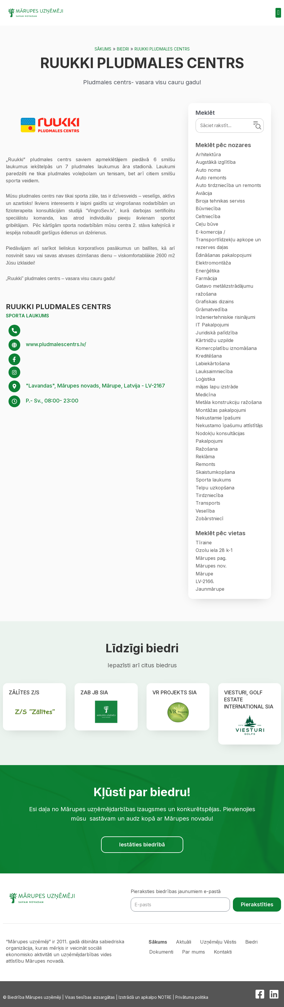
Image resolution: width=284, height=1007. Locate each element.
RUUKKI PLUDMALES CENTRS (162, 48)
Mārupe (204, 574)
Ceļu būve (207, 224)
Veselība (205, 511)
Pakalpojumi (209, 441)
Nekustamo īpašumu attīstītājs (229, 425)
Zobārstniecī (209, 518)
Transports (208, 503)
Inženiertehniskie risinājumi (225, 317)
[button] (278, 13)
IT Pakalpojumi (212, 325)
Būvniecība (208, 208)
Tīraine (204, 542)
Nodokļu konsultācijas (220, 433)
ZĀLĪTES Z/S (24, 692)
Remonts (205, 464)
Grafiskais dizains (215, 301)
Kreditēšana (209, 356)
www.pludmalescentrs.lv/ (58, 344)
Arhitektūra (208, 154)
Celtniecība (208, 216)
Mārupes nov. (211, 566)
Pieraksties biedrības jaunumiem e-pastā (176, 891)
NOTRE (165, 997)
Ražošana (207, 449)
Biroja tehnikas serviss (220, 201)
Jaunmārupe (210, 589)
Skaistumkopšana (215, 472)
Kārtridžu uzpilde (214, 340)
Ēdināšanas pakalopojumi (223, 255)
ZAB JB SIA (94, 692)
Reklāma (205, 456)
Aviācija (204, 193)
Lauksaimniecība (214, 371)
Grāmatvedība (211, 309)
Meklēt (205, 112)
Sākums (101, 48)
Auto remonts (211, 178)
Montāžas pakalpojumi (221, 410)
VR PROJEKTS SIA (174, 692)
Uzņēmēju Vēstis (219, 941)
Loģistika (205, 379)
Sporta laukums (27, 316)
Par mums (193, 951)
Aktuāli (184, 941)
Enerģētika (207, 271)
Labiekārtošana (213, 363)
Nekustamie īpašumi (218, 418)
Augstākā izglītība (216, 162)
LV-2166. (205, 581)
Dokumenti (161, 951)
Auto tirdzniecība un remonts (228, 185)
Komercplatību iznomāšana (226, 348)
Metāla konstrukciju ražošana (229, 402)
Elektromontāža (213, 263)
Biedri (122, 48)
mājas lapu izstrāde (217, 387)
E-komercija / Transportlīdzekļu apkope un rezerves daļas (228, 239)
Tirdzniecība (209, 495)
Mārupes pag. (211, 558)
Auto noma (208, 170)
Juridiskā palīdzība (217, 333)
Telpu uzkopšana (215, 488)
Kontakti (223, 951)
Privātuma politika (193, 997)
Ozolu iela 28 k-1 (214, 550)
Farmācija (206, 278)
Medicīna (206, 395)
